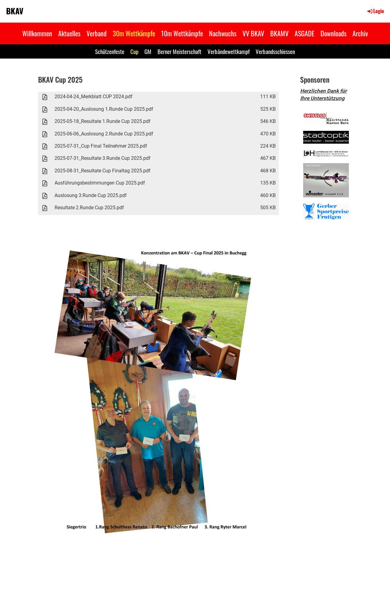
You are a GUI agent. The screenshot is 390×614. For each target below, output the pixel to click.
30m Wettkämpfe (134, 33)
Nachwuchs (222, 33)
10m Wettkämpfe (182, 33)
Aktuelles (69, 33)
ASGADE (304, 33)
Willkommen (37, 33)
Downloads (333, 33)
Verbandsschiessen (275, 51)
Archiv (360, 33)
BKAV (14, 10)
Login (375, 11)
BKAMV (279, 33)
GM (147, 51)
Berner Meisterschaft (179, 51)
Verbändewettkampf (228, 51)
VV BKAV (253, 33)
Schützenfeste (109, 51)
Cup (134, 51)
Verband (97, 33)
